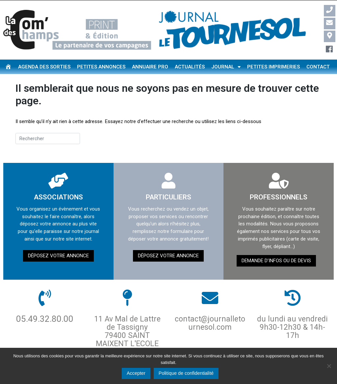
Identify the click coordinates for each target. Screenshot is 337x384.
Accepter (136, 373)
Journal (226, 67)
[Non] (328, 366)
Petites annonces (101, 67)
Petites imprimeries (273, 67)
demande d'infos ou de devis (276, 261)
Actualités (190, 67)
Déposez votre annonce (58, 256)
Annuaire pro (150, 67)
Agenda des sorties (44, 67)
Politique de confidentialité (186, 373)
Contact (318, 67)
